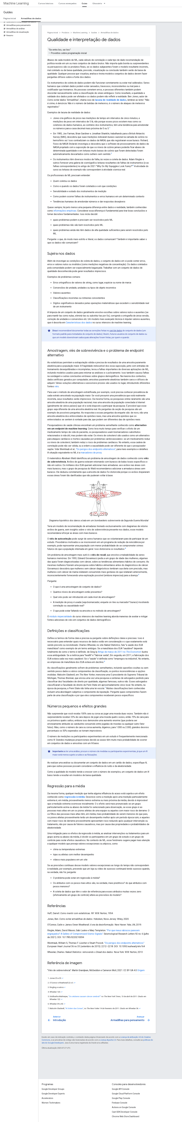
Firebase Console (119, 1103)
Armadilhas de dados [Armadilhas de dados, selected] (31, 18)
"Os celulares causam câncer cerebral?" (84, 996)
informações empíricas (64, 210)
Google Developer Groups (53, 1089)
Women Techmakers (51, 1103)
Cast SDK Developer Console (124, 1112)
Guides (8, 12)
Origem (141, 970)
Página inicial (9, 18)
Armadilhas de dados (109, 33)
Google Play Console (121, 1098)
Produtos (65, 33)
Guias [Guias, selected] (84, 3)
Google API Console (120, 1089)
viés (56, 386)
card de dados (115, 330)
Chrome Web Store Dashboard (125, 1116)
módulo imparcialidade (60, 616)
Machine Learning (16, 3)
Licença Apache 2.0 (108, 1040)
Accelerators (47, 1098)
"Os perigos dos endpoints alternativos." (124, 943)
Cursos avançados (67, 3)
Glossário (97, 3)
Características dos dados (79, 322)
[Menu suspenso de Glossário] (105, 3)
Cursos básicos (45, 3)
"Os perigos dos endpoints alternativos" (96, 449)
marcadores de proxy (91, 452)
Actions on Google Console (124, 1107)
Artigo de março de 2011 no (119, 651)
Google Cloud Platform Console (126, 1093)
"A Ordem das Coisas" (74, 1008)
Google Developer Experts (53, 1093)
